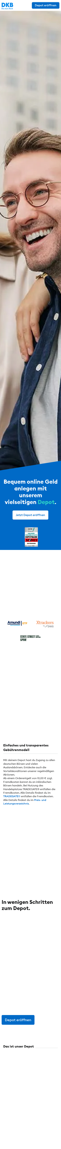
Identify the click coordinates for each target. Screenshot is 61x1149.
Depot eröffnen (45, 5)
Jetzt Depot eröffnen (30, 515)
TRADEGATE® (11, 796)
